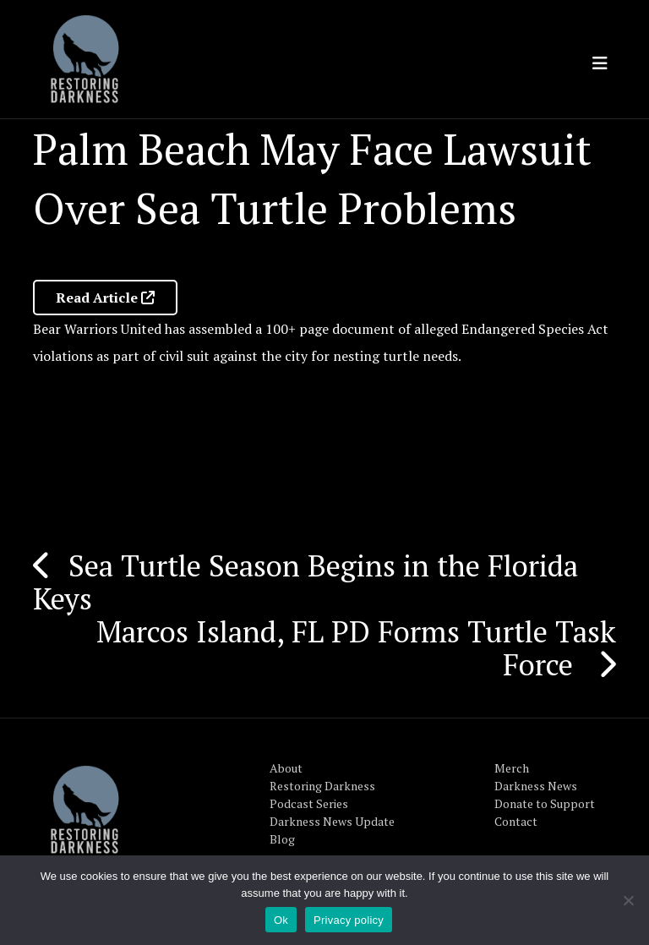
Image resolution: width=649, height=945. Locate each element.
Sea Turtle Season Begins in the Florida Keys (305, 582)
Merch (511, 768)
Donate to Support (544, 803)
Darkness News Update (332, 821)
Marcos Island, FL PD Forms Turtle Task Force (356, 648)
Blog (282, 839)
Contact (515, 821)
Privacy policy (349, 920)
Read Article (105, 297)
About (286, 768)
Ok (281, 920)
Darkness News (535, 786)
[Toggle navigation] (600, 63)
